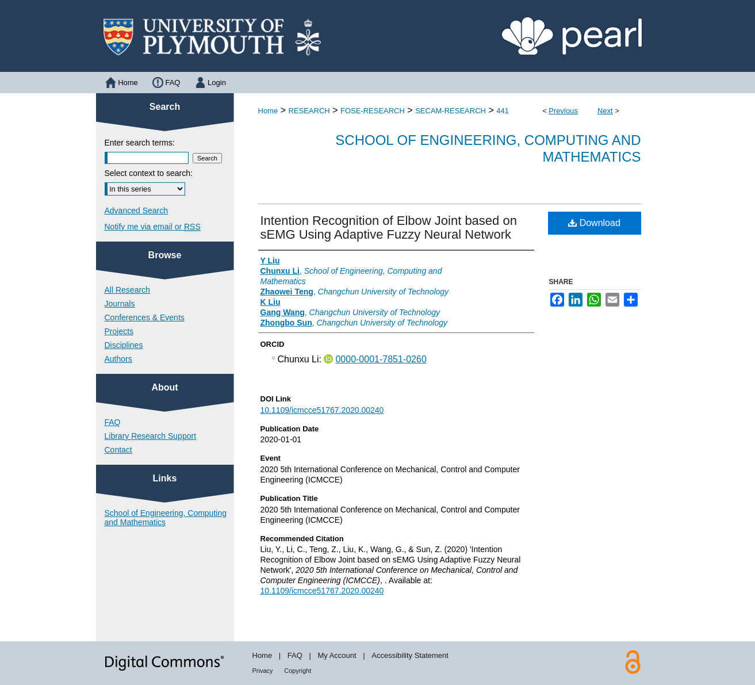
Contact (118, 449)
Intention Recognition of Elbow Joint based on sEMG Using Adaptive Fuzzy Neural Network (388, 227)
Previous (563, 110)
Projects (119, 331)
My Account (336, 655)
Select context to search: (149, 173)
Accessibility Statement (410, 655)
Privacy (262, 670)
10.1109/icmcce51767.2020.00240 (322, 410)
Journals (120, 303)
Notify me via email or (153, 226)
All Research (127, 289)
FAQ (113, 422)
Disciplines (124, 345)
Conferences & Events (145, 317)
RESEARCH (308, 110)
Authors (118, 358)
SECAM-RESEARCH (450, 110)
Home (268, 110)
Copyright (297, 670)
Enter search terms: (140, 142)
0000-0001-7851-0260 (380, 359)
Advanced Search (136, 210)
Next (605, 110)
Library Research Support (151, 436)
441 (502, 110)
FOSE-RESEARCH (372, 110)
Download (594, 223)
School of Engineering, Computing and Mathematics (166, 517)
